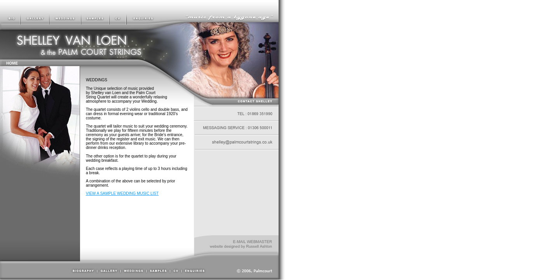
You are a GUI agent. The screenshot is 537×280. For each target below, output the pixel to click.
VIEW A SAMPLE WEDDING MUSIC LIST (122, 193)
